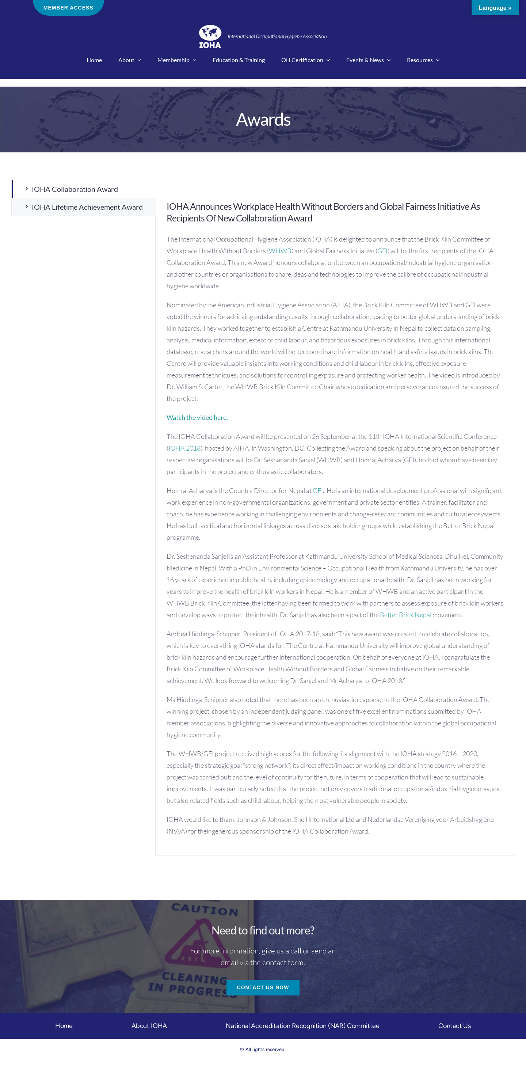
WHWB (280, 251)
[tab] (84, 189)
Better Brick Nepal (405, 615)
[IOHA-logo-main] (263, 28)
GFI (382, 251)
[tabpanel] (335, 518)
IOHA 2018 (184, 448)
